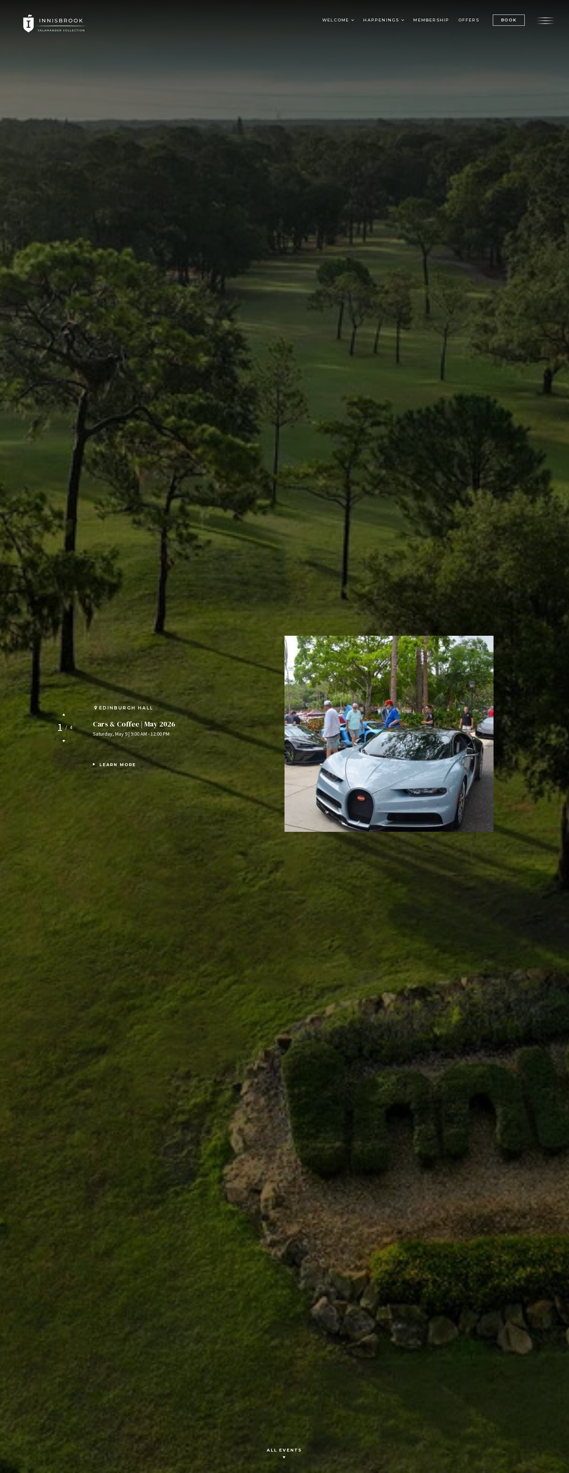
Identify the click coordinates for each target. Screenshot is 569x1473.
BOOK (508, 20)
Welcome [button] (335, 20)
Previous (63, 714)
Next (63, 741)
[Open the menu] (545, 20)
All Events (284, 1454)
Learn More (117, 764)
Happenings (381, 20)
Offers (468, 20)
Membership (431, 20)
